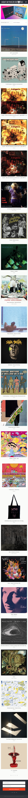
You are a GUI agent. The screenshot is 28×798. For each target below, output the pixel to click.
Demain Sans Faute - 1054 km (14, 427)
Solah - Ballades (14, 614)
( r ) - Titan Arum (14, 770)
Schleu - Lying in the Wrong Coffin (14, 583)
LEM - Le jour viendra (14, 52)
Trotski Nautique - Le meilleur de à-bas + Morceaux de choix (14, 396)
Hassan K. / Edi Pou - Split (14, 458)
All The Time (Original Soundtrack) (14, 208)
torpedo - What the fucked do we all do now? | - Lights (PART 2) (14, 146)
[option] (14, 12)
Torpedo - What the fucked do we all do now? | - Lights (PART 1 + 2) (14, 115)
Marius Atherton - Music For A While (14, 333)
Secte (14, 676)
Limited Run (22, 796)
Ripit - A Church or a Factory (14, 552)
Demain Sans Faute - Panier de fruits (14, 708)
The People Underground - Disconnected (14, 739)
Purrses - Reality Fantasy (14, 240)
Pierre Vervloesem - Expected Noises (14, 302)
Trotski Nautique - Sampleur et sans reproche (14, 84)
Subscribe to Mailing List (14, 789)
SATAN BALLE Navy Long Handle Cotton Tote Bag (14, 520)
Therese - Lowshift (14, 271)
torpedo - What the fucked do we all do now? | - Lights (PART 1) (14, 177)
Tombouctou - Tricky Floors (14, 489)
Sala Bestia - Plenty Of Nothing (14, 364)
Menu (26, 1)
